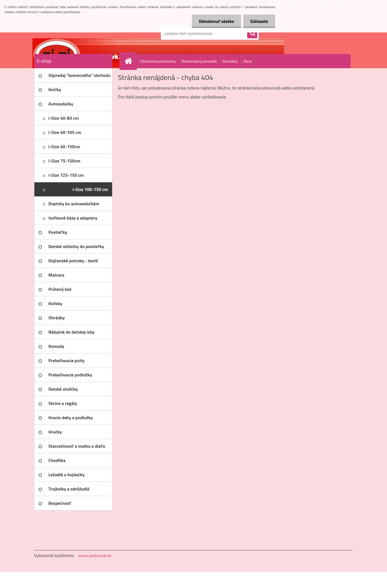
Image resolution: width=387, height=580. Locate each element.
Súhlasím (259, 21)
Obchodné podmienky (158, 61)
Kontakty (230, 61)
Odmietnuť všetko (216, 21)
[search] (252, 33)
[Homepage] (130, 61)
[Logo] (72, 33)
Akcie (247, 61)
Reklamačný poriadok (199, 61)
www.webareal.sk (95, 555)
